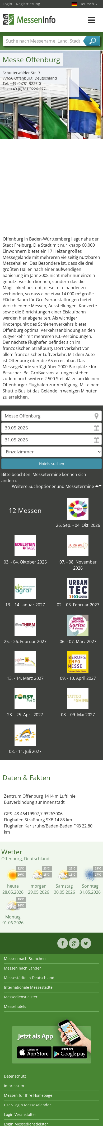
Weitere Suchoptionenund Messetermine (53, 486)
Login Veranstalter (20, 1114)
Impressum (14, 1085)
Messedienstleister (21, 996)
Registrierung (28, 3)
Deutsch (88, 3)
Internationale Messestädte (28, 987)
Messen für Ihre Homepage (28, 1095)
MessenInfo (29, 19)
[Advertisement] (49, 186)
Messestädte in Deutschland (29, 977)
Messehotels (15, 1006)
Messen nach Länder (22, 968)
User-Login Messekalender (27, 1104)
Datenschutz (15, 1076)
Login (7, 3)
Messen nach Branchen (25, 958)
